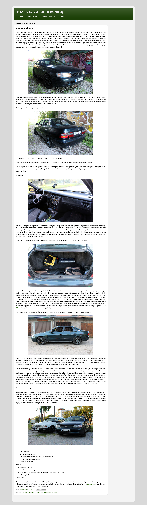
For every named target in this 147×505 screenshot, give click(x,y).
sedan (43, 492)
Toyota (56, 492)
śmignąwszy (49, 492)
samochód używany (34, 492)
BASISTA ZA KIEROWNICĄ (40, 12)
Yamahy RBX (91, 484)
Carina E (24, 492)
